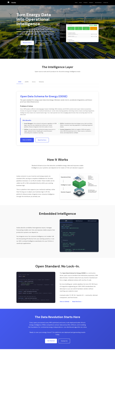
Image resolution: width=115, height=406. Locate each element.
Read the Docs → (77, 301)
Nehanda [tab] (41, 82)
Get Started (51, 341)
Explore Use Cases (43, 43)
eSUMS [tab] (26, 82)
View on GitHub (27, 142)
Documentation (98, 2)
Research (91, 2)
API (66, 220)
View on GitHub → (65, 301)
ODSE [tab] (19, 82)
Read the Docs (42, 142)
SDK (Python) (79, 221)
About (80, 2)
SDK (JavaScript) (92, 221)
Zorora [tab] (33, 82)
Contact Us (105, 2)
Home (76, 2)
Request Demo (27, 42)
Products (85, 2)
